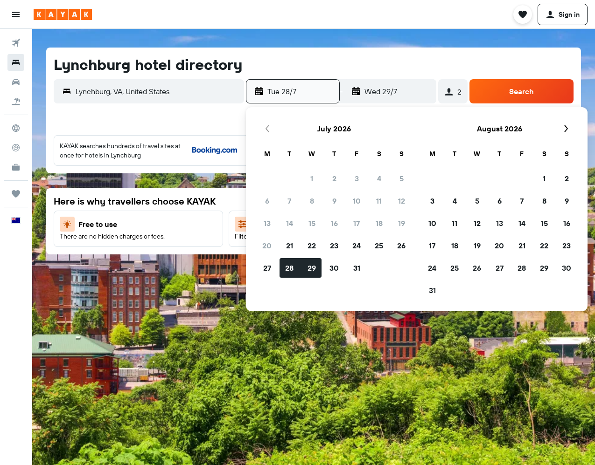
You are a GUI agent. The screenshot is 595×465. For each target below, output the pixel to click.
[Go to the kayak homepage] (63, 14)
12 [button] (401, 200)
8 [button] (312, 200)
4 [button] (379, 178)
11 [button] (379, 200)
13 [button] (267, 223)
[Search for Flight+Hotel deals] (16, 101)
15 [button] (311, 223)
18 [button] (379, 223)
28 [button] (289, 268)
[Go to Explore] (16, 128)
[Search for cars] (16, 82)
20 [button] (267, 245)
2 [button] (334, 178)
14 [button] (289, 223)
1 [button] (311, 178)
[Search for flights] (16, 43)
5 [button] (401, 178)
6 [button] (267, 200)
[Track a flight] (16, 147)
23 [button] (334, 245)
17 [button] (356, 223)
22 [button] (312, 245)
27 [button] (267, 268)
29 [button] (312, 268)
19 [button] (401, 223)
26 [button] (401, 245)
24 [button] (356, 245)
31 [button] (356, 268)
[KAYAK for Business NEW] (16, 167)
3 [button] (357, 178)
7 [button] (289, 200)
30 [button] (334, 268)
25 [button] (379, 245)
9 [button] (334, 200)
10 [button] (357, 200)
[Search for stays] (16, 62)
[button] (16, 14)
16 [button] (334, 223)
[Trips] (16, 194)
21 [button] (289, 245)
